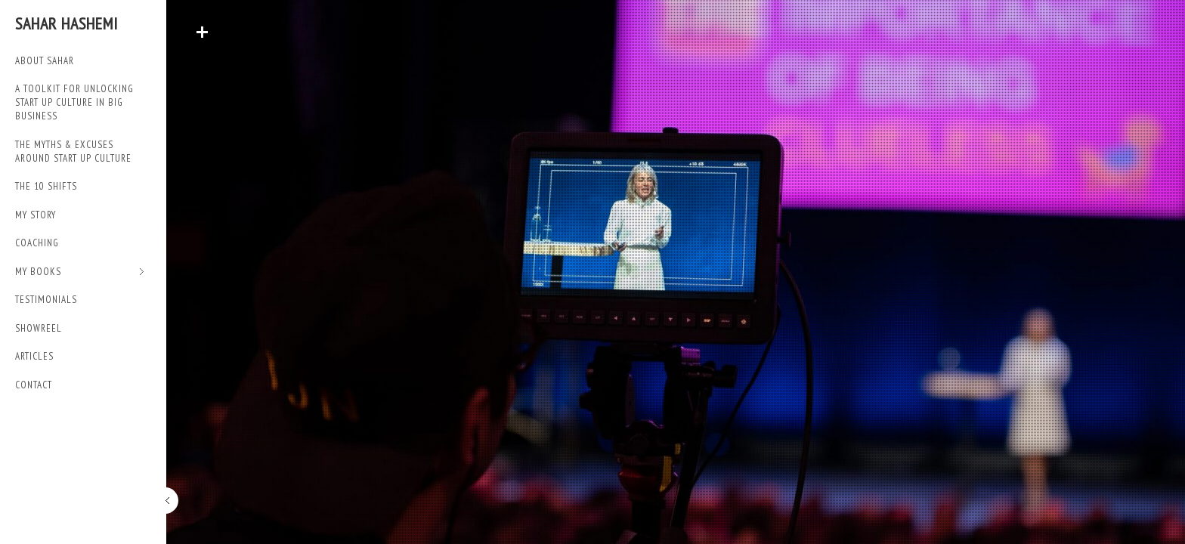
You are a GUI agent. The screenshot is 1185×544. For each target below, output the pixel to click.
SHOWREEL (38, 328)
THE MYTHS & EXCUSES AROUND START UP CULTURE (73, 151)
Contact (33, 385)
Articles (34, 356)
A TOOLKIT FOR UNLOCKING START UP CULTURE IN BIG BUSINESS (74, 102)
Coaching (37, 242)
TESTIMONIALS (46, 299)
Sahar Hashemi (66, 23)
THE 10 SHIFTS (46, 186)
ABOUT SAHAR (44, 60)
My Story (35, 215)
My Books (79, 272)
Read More (202, 32)
